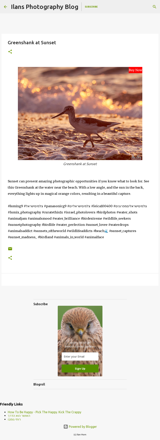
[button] (10, 52)
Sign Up (80, 368)
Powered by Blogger (80, 426)
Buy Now (135, 70)
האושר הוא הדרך (19, 415)
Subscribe (91, 6)
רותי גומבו (14, 419)
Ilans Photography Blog (44, 6)
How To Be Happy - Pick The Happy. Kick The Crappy (44, 412)
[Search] (154, 6)
